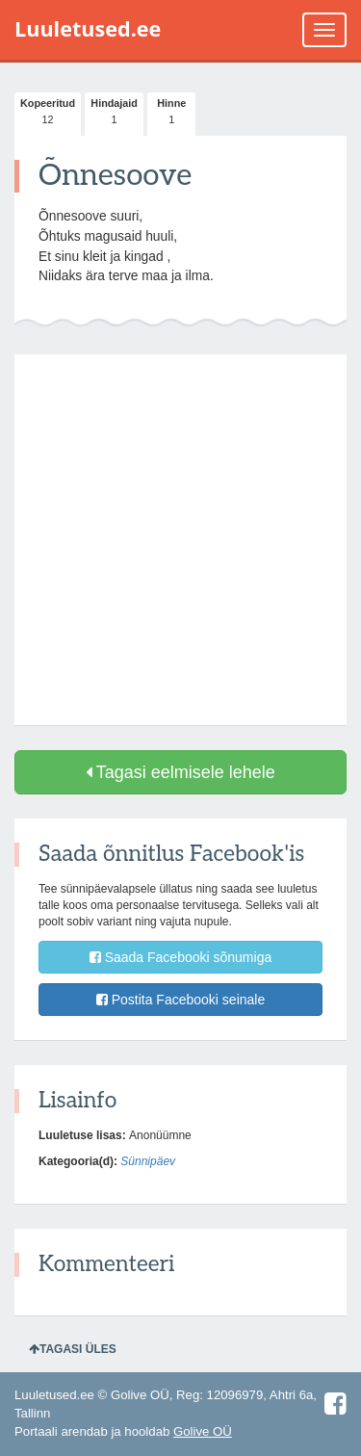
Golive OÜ (202, 1431)
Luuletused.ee (87, 28)
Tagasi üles (72, 1349)
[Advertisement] (180, 539)
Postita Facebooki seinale (180, 999)
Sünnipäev (147, 1161)
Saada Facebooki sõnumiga (180, 957)
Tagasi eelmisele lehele (180, 772)
